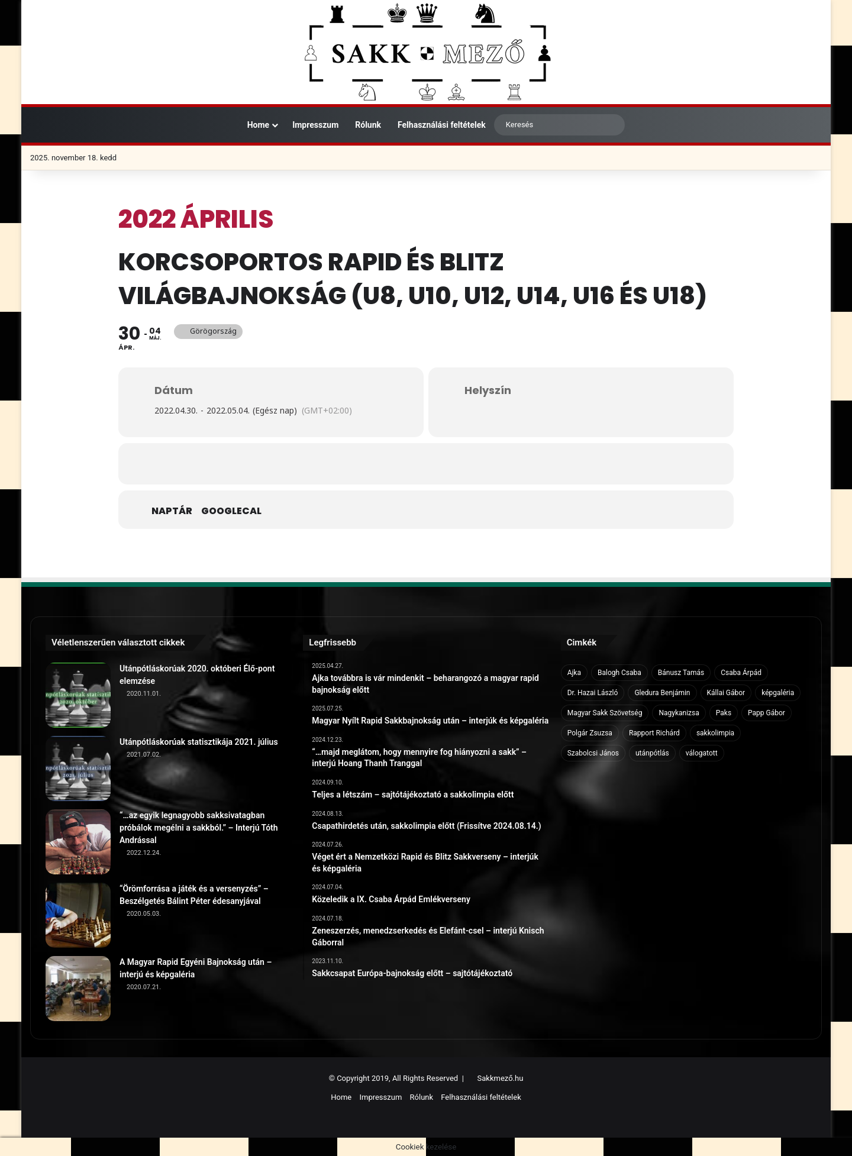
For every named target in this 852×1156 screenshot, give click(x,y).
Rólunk (368, 125)
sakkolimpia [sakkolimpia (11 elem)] (715, 733)
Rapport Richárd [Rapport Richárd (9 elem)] (654, 733)
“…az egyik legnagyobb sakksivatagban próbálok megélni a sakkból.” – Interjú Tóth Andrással (199, 828)
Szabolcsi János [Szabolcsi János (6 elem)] (593, 753)
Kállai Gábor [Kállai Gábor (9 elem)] (726, 693)
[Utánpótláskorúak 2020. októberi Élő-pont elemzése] (78, 695)
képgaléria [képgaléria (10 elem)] (777, 693)
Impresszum (315, 125)
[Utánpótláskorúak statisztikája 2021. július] (78, 768)
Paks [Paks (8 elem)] (723, 713)
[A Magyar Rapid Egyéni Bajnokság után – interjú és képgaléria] (78, 988)
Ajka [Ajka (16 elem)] (574, 673)
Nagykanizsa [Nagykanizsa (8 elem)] (679, 713)
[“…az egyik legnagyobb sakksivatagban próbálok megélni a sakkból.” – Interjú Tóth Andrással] (78, 841)
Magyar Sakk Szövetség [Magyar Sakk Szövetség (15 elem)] (605, 713)
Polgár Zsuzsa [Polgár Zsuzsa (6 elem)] (589, 733)
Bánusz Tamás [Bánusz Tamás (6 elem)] (681, 673)
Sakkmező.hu (500, 1078)
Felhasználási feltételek (442, 125)
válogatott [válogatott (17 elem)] (702, 753)
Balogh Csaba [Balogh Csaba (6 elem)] (619, 673)
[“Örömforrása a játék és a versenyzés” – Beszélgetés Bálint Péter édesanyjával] (78, 915)
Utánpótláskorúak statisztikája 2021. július (199, 742)
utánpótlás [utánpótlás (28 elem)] (652, 753)
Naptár (171, 511)
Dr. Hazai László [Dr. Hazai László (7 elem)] (592, 693)
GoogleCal (231, 511)
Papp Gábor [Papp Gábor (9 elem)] (766, 713)
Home (252, 125)
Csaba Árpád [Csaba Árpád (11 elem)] (741, 673)
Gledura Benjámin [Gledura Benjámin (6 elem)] (662, 693)
